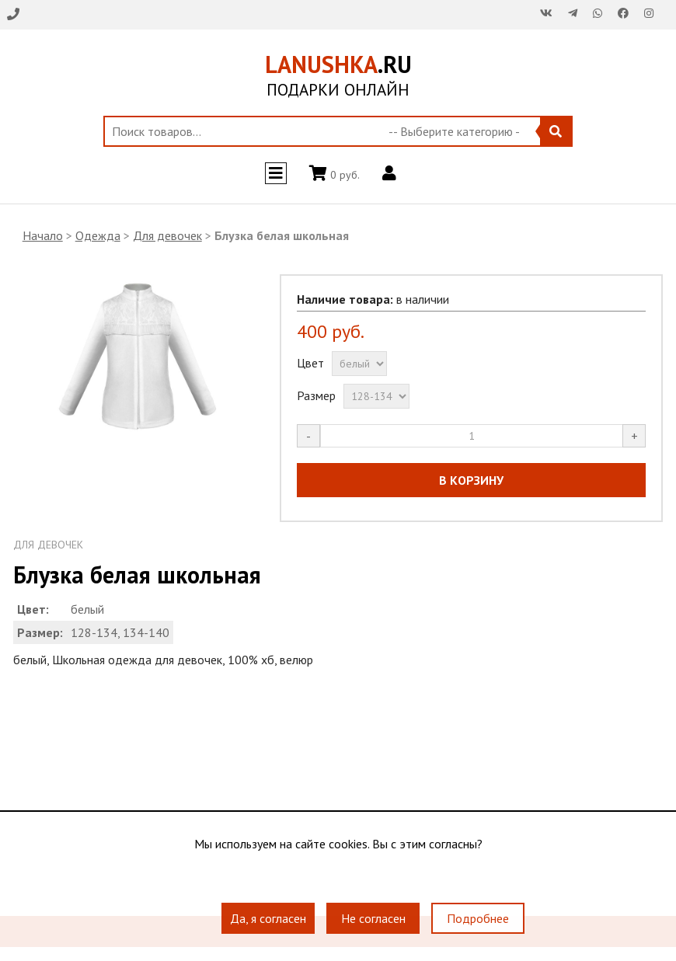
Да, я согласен (268, 918)
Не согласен (373, 918)
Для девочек (167, 235)
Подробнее (478, 918)
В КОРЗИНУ (471, 480)
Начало (43, 235)
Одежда (97, 235)
